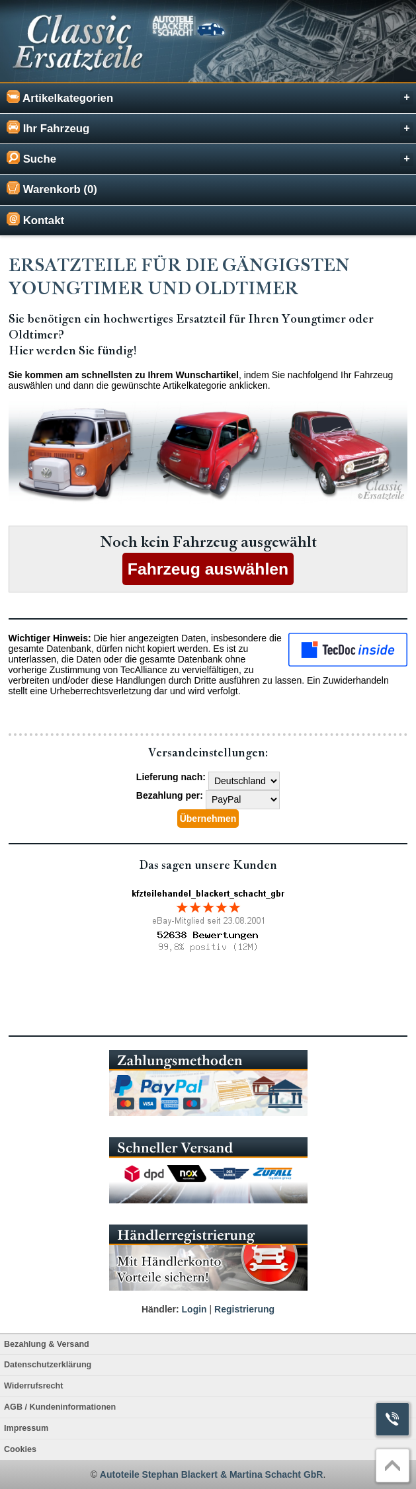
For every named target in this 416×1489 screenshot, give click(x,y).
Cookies (20, 1449)
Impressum (26, 1428)
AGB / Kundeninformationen (60, 1407)
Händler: (160, 1309)
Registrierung (244, 1309)
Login (194, 1309)
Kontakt (35, 219)
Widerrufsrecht (33, 1385)
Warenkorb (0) (52, 188)
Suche (210, 158)
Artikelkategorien (210, 97)
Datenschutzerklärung (47, 1364)
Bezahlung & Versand (46, 1344)
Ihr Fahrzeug (210, 128)
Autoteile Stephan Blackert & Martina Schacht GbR (211, 1474)
